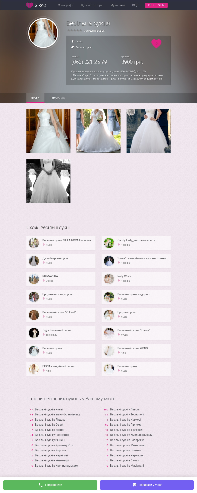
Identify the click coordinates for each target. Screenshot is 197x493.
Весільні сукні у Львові (125, 409)
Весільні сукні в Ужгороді (126, 429)
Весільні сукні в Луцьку (50, 419)
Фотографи (65, 5)
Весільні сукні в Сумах (124, 460)
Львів (78, 41)
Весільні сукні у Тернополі (127, 414)
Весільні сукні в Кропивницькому (56, 465)
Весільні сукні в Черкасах (126, 455)
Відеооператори (92, 5)
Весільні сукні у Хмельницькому (131, 434)
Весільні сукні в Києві (49, 409)
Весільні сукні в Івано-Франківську (57, 414)
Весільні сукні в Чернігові (51, 455)
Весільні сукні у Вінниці (50, 440)
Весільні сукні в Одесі (49, 424)
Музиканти (118, 5)
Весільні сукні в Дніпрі (49, 429)
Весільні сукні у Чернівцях (52, 434)
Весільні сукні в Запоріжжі (127, 440)
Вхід (135, 5)
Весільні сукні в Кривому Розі (54, 445)
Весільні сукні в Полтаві (125, 450)
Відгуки (57, 98)
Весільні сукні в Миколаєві (127, 445)
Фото (35, 98)
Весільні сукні (83, 47)
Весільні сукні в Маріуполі (127, 465)
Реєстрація (156, 5)
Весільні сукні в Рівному (125, 424)
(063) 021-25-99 (89, 62)
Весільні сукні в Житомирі (52, 460)
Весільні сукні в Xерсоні (50, 450)
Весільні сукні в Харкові (125, 419)
